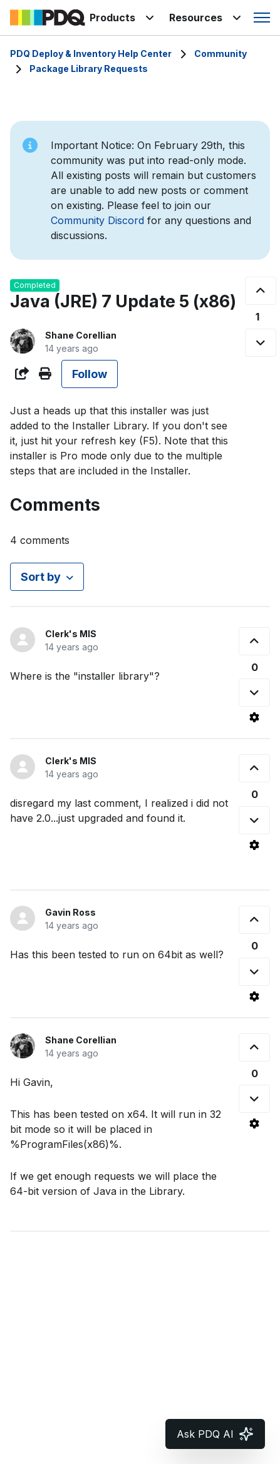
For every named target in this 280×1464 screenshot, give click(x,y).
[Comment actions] (254, 717)
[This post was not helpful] (260, 343)
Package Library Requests (88, 68)
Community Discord (97, 220)
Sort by (41, 576)
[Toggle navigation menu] (262, 17)
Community (220, 53)
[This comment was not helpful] (254, 692)
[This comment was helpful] (254, 641)
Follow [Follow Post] (89, 374)
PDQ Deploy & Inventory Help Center (91, 53)
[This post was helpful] (260, 291)
